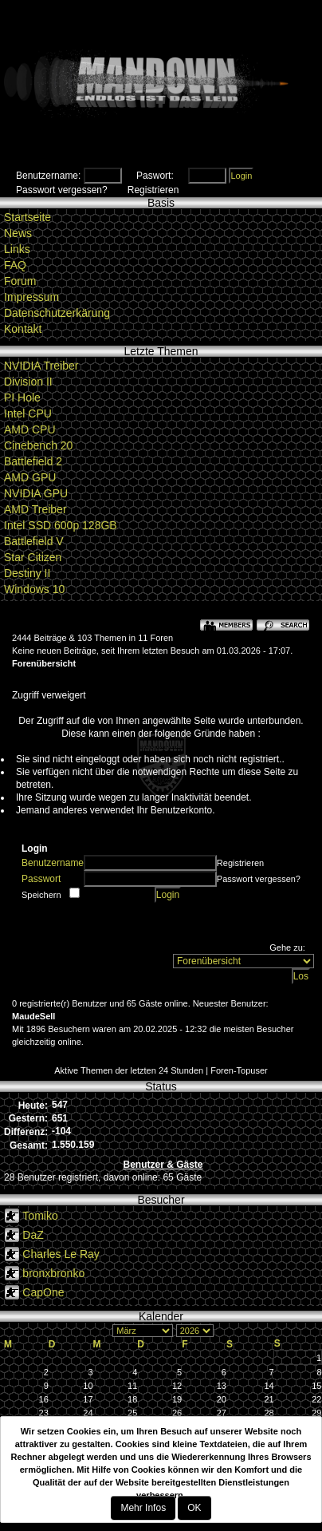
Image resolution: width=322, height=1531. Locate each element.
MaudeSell (33, 1016)
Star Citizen (32, 557)
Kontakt (22, 328)
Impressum (31, 297)
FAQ (15, 265)
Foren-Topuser (239, 1070)
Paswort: (155, 175)
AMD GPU (30, 477)
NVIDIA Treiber (41, 365)
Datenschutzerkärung (57, 313)
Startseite (27, 217)
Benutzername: (48, 175)
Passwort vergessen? (62, 190)
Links (17, 249)
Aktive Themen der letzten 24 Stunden (128, 1070)
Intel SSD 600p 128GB (60, 525)
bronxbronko (53, 1273)
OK (194, 1507)
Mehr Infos (143, 1507)
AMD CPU (30, 429)
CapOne (43, 1292)
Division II (28, 381)
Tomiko (39, 1215)
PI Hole (22, 397)
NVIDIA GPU (36, 493)
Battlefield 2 (33, 461)
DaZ (32, 1234)
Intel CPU (28, 413)
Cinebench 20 (38, 445)
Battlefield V (34, 541)
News (18, 233)
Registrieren (153, 190)
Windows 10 (34, 589)
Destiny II (27, 573)
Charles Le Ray (61, 1254)
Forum (20, 281)
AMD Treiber (35, 509)
